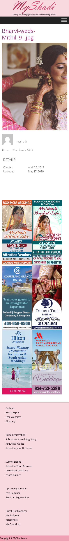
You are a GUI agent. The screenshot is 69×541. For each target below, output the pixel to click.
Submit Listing (13, 461)
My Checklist (13, 524)
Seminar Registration (17, 497)
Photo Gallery (13, 475)
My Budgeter (13, 515)
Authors (10, 408)
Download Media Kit (17, 470)
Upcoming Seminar (16, 488)
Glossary (10, 421)
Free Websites (13, 417)
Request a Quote (15, 443)
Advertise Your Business (19, 466)
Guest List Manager (16, 511)
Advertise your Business (19, 448)
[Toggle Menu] (64, 20)
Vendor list (11, 519)
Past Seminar (13, 493)
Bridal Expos (12, 412)
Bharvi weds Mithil (23, 150)
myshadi (22, 141)
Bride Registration (15, 435)
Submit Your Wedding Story (21, 439)
